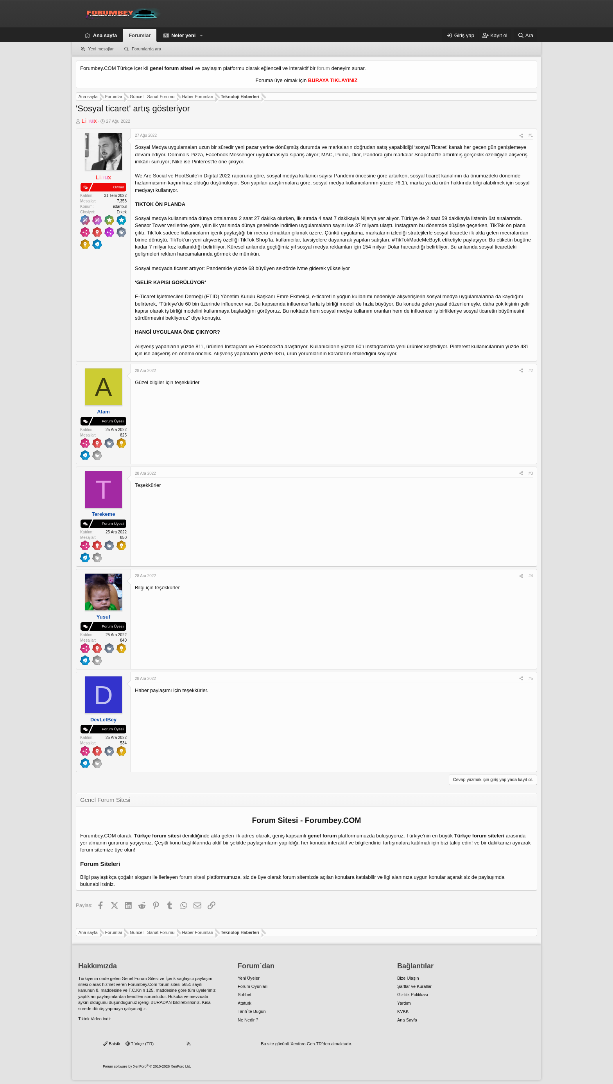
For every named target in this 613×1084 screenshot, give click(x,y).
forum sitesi (192, 877)
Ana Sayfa (407, 1020)
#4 (531, 576)
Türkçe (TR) (139, 1043)
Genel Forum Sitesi (140, 978)
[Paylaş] (521, 136)
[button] (201, 35)
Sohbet (244, 994)
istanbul (120, 206)
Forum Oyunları (252, 986)
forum (323, 68)
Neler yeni (183, 35)
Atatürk (244, 1003)
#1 (531, 135)
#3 (531, 473)
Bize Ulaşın (408, 978)
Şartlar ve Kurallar (414, 986)
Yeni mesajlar (101, 49)
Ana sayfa (105, 35)
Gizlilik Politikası (412, 994)
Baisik (111, 1043)
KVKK (403, 1011)
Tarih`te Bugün (252, 1011)
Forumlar (140, 35)
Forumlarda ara (146, 49)
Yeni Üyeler (249, 978)
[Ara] (525, 35)
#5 (531, 678)
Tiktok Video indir (94, 1018)
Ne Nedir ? (248, 1020)
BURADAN (161, 1002)
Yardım (404, 1003)
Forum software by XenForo (147, 1066)
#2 (531, 370)
